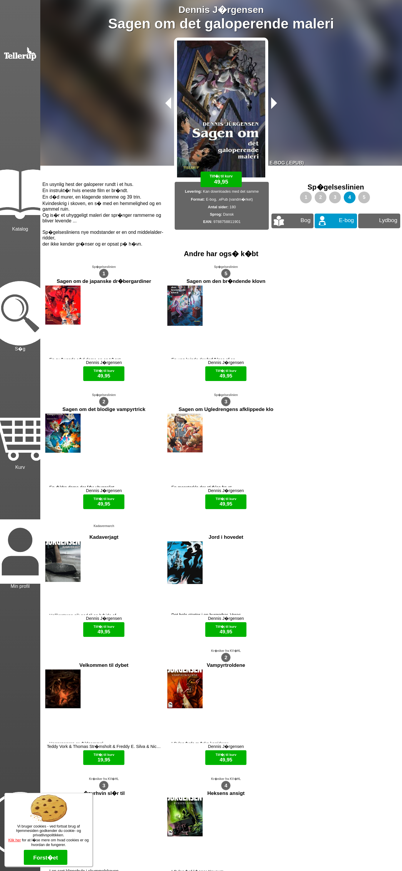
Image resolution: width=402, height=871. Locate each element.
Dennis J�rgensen (221, 9)
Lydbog (388, 220)
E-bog (346, 220)
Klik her (14, 840)
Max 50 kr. (205, 856)
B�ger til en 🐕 (231, 856)
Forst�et (45, 858)
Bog (306, 220)
